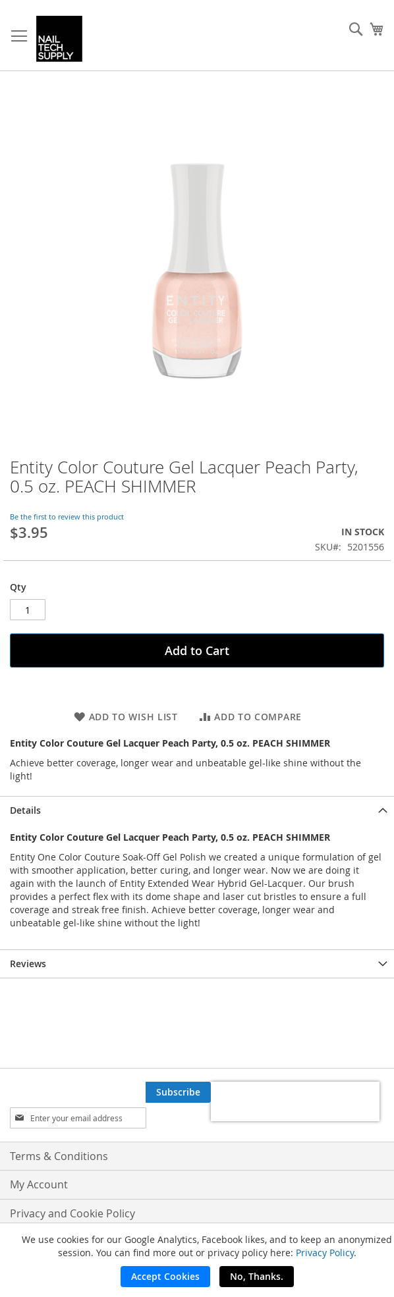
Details (25, 810)
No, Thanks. (256, 1276)
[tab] (197, 810)
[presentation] (295, 1101)
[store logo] (59, 39)
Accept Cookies (165, 1276)
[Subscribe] (178, 1092)
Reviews (28, 963)
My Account (39, 1184)
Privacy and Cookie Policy (72, 1213)
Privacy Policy (325, 1252)
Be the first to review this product (67, 516)
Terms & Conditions (59, 1156)
